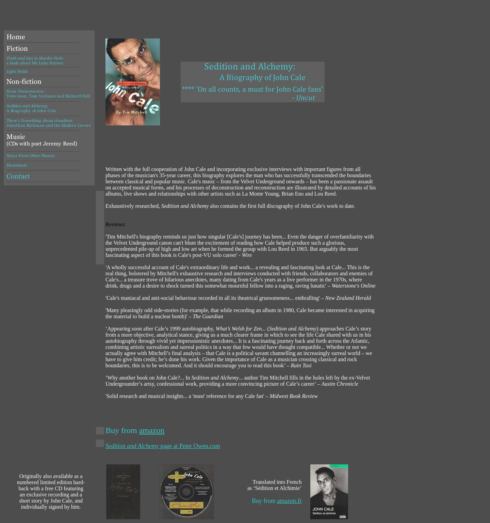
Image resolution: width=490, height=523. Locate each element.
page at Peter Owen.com (162, 446)
